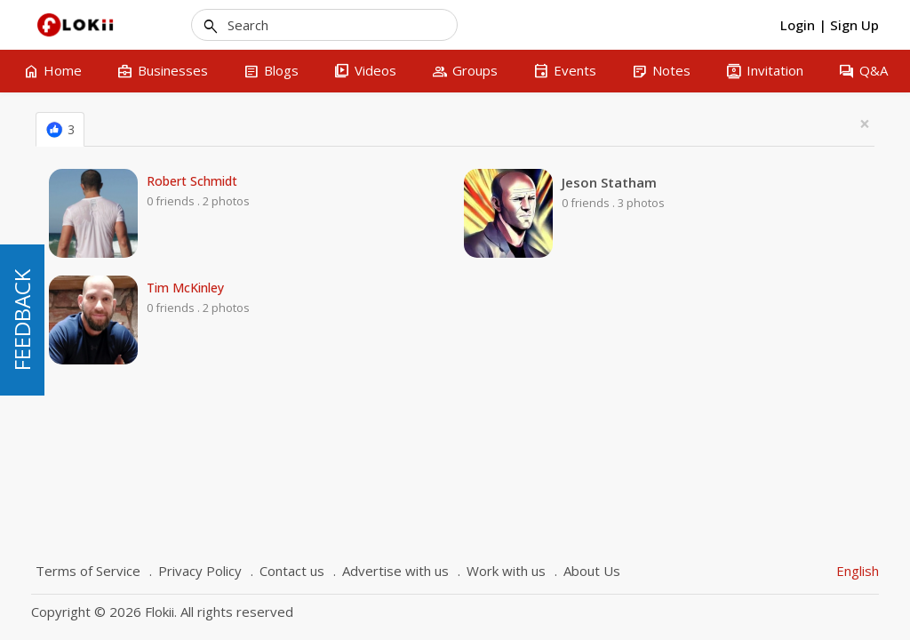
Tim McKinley (185, 288)
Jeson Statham (609, 182)
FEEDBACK (21, 320)
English (857, 571)
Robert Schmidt (192, 181)
